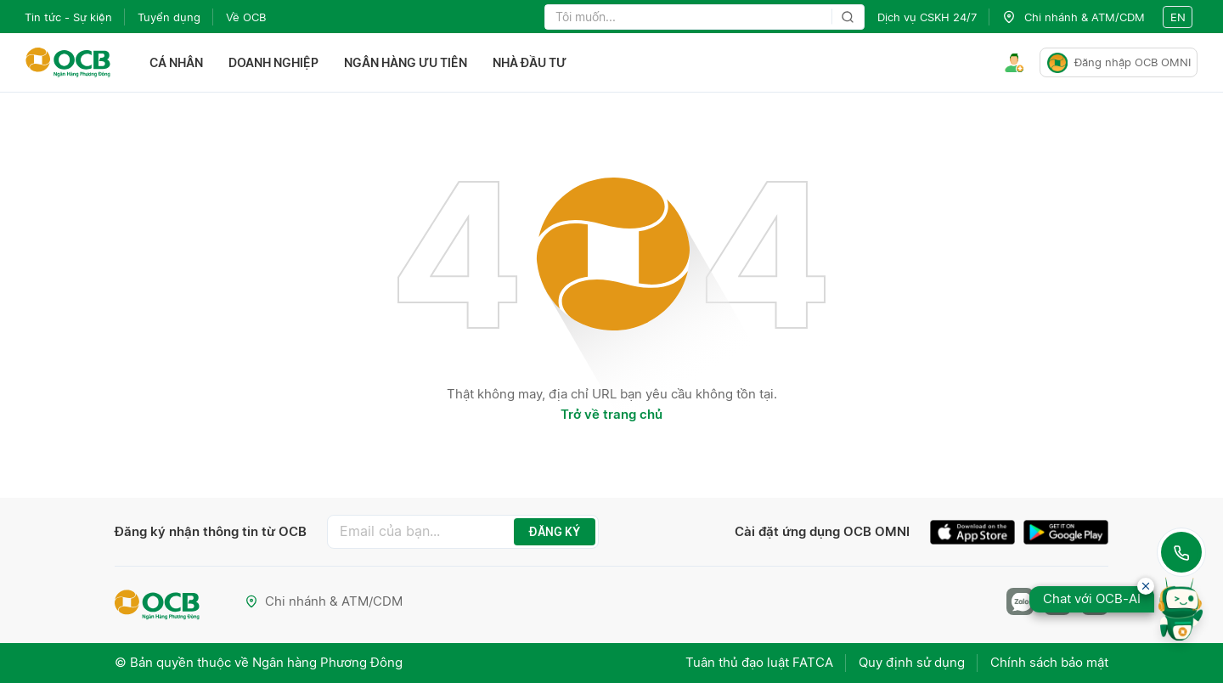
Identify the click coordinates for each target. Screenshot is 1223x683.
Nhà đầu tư (529, 62)
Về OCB (246, 17)
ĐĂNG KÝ (554, 532)
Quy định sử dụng (912, 662)
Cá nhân (176, 62)
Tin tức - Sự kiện (68, 17)
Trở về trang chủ (611, 414)
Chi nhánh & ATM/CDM (324, 601)
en (1178, 17)
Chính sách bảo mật (1049, 662)
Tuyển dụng (169, 17)
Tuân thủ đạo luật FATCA (759, 662)
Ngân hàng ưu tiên (405, 62)
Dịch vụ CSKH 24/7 (927, 17)
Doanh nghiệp (273, 62)
